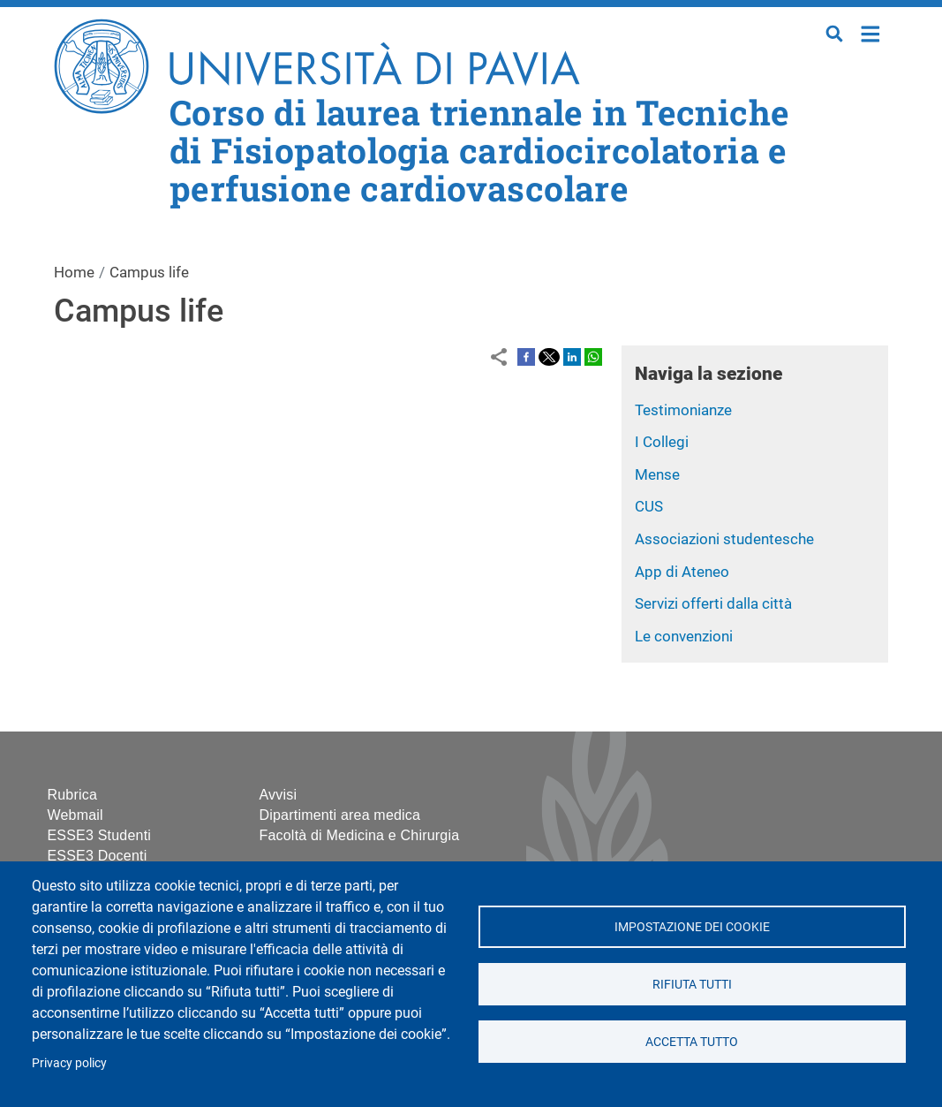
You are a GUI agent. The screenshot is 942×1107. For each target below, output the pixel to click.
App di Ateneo (682, 571)
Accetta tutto (691, 1042)
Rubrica (73, 794)
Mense (657, 474)
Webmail (75, 815)
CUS (649, 506)
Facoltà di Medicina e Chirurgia (360, 835)
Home (871, 32)
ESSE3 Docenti (97, 855)
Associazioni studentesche (724, 539)
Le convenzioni (684, 636)
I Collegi (662, 442)
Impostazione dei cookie (692, 927)
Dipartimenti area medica (340, 815)
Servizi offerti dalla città (713, 603)
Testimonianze (683, 410)
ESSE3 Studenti (100, 835)
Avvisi (279, 794)
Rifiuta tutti (692, 984)
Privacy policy (69, 1063)
